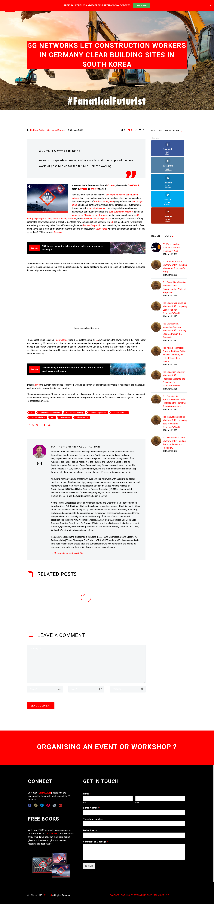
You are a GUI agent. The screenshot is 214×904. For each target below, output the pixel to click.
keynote (83, 189)
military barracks (68, 218)
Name (87, 793)
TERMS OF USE (161, 895)
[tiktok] (48, 805)
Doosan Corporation (92, 225)
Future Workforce (119, 413)
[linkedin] (42, 805)
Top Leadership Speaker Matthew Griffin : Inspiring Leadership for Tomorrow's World (175, 274)
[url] (127, 689)
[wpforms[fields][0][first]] (108, 798)
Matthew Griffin (37, 130)
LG (97, 340)
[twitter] (54, 805)
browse (94, 189)
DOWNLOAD (141, 5)
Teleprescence (82, 417)
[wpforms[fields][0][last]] (160, 798)
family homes (53, 218)
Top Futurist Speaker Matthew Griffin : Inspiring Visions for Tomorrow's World (175, 233)
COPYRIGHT (127, 895)
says (37, 385)
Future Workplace (38, 417)
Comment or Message (95, 841)
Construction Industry (74, 413)
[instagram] (36, 805)
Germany (58, 232)
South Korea (101, 229)
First (85, 802)
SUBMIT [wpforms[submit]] (89, 866)
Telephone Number (93, 819)
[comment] (86, 664)
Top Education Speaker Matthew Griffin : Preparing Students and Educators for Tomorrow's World (174, 345)
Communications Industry (50, 413)
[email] (86, 689)
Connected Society (56, 130)
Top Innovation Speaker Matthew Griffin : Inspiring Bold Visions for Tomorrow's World (175, 388)
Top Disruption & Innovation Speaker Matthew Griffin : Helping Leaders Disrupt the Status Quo (174, 297)
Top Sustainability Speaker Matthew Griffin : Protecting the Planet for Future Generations (174, 367)
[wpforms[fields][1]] (134, 812)
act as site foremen (96, 208)
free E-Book (133, 185)
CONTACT (114, 895)
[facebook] (29, 805)
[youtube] (60, 805)
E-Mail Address (91, 807)
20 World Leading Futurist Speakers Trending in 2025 (171, 214)
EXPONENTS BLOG (143, 895)
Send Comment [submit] (41, 705)
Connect (111, 185)
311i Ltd (48, 895)
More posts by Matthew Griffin (68, 553)
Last (137, 802)
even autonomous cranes (121, 211)
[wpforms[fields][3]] (134, 835)
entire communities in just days (96, 218)
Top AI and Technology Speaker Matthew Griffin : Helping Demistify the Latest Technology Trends (174, 321)
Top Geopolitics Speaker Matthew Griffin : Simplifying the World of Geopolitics (174, 253)
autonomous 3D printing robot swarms (90, 215)
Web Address (90, 830)
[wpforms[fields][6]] (134, 823)
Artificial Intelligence (104, 201)
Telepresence (61, 340)
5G (112, 222)
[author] (45, 689)
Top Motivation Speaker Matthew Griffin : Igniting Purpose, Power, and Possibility (174, 409)
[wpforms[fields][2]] (134, 852)
